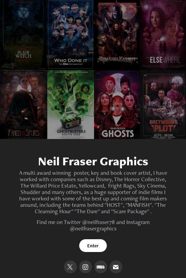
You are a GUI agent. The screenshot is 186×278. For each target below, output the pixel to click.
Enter (93, 246)
